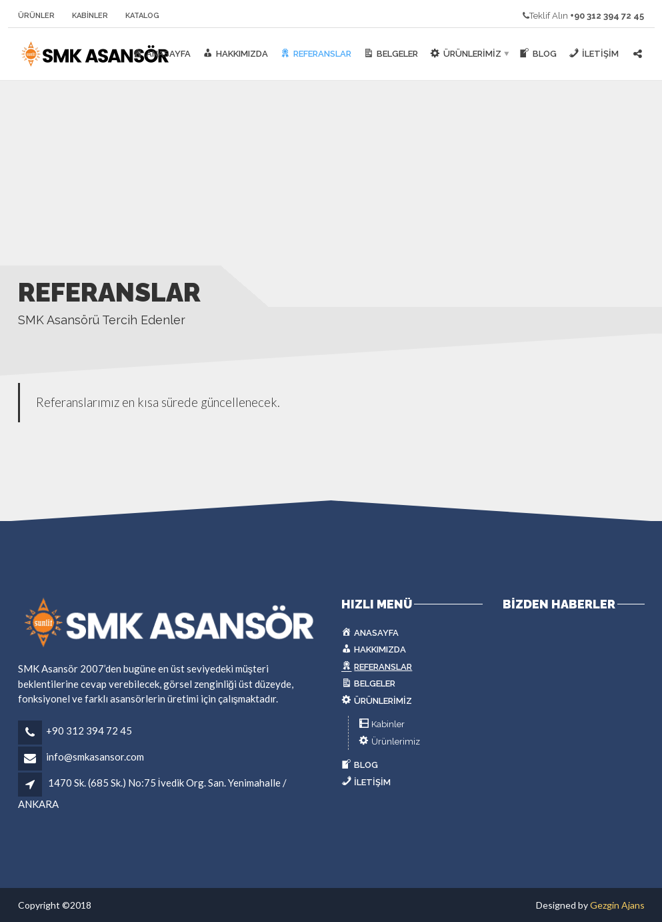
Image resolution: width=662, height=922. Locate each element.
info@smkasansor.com (95, 757)
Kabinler (90, 15)
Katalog (142, 15)
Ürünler (36, 15)
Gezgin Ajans (617, 905)
